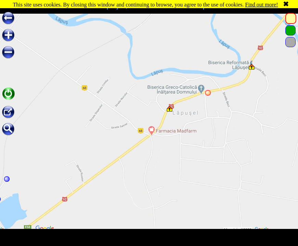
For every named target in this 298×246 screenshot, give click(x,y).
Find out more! (261, 5)
